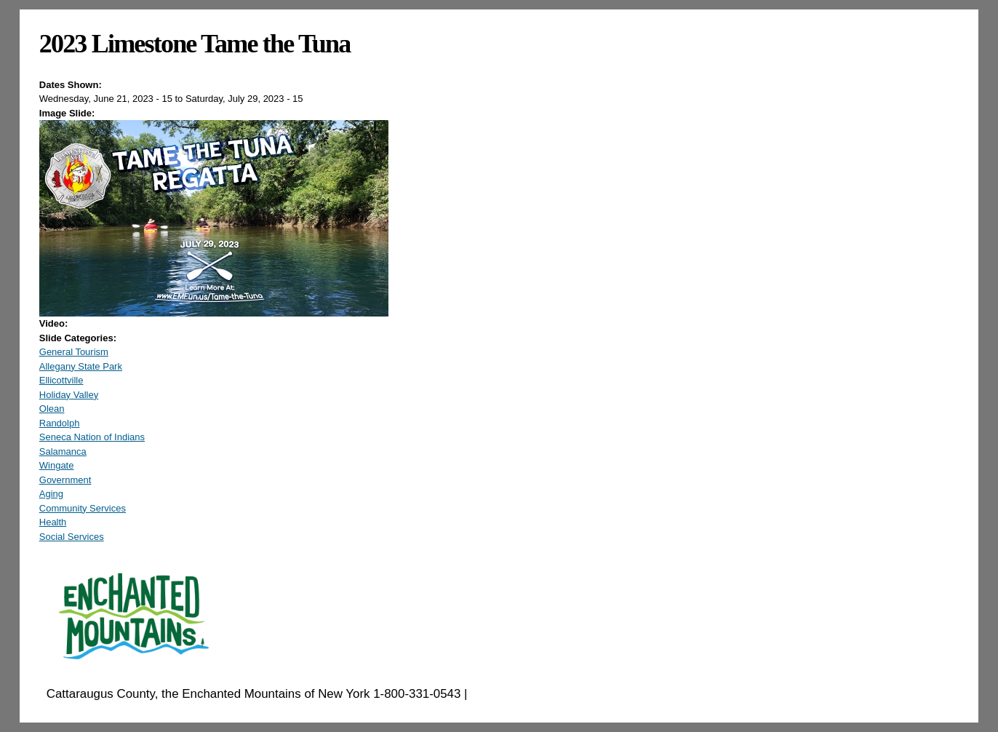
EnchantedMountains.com (541, 694)
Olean (52, 408)
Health (53, 522)
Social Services (71, 536)
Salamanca (63, 451)
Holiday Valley (68, 394)
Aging (51, 493)
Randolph (59, 423)
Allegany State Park (80, 366)
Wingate (56, 465)
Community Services (82, 508)
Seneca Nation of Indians (92, 436)
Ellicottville (61, 380)
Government (65, 479)
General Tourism (73, 351)
